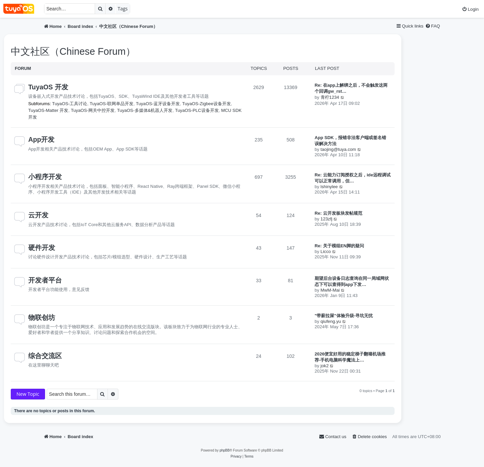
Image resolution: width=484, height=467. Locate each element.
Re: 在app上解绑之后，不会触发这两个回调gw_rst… (351, 88)
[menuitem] (470, 9)
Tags (123, 8)
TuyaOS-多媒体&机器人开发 (144, 110)
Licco (326, 251)
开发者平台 (45, 280)
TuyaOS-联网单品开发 (111, 103)
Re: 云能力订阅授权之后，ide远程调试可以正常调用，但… (353, 177)
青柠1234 (330, 97)
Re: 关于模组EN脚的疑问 (339, 245)
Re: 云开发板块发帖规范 (338, 213)
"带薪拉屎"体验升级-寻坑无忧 (344, 315)
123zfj (326, 218)
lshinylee (329, 186)
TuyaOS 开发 (48, 87)
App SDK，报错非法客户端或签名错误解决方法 (350, 140)
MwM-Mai (330, 290)
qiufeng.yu (331, 321)
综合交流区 (45, 355)
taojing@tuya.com (338, 149)
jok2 (325, 365)
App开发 (41, 139)
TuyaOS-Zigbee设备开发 (206, 103)
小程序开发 (45, 176)
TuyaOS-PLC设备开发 (197, 110)
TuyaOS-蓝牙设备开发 (157, 103)
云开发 (38, 215)
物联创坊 (41, 317)
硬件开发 (41, 247)
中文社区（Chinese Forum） (73, 51)
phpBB (224, 450)
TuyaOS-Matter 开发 (48, 110)
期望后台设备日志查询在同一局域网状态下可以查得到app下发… (352, 281)
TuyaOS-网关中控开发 (93, 110)
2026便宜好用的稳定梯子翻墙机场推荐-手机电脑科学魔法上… (350, 357)
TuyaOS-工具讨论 (69, 103)
